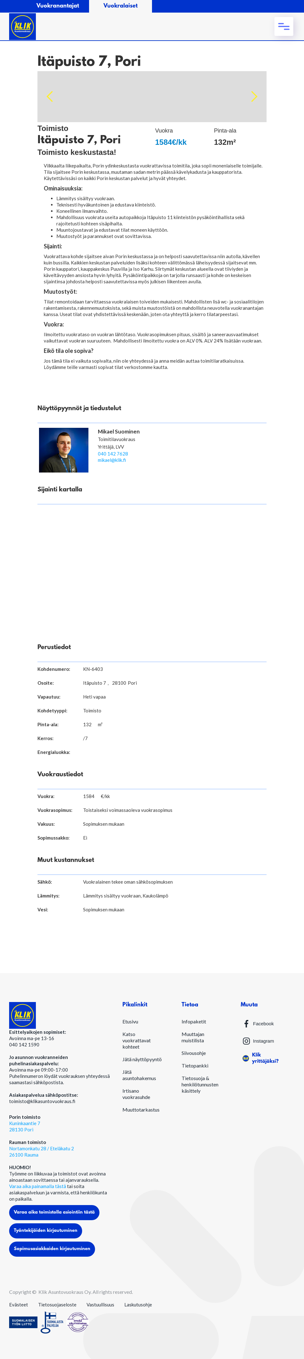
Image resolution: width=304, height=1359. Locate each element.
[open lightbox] (152, 96)
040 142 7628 (113, 453)
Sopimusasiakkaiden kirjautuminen (52, 1249)
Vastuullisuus (100, 1304)
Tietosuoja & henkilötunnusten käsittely (200, 1084)
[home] (22, 26)
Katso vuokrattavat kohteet (136, 1040)
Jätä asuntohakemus (139, 1075)
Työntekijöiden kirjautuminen (45, 1230)
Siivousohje (194, 1053)
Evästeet (18, 1304)
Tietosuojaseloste (57, 1304)
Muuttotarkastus (141, 1110)
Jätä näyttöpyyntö (142, 1059)
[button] (284, 26)
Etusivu (130, 1021)
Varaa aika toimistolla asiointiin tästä (54, 1212)
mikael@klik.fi (112, 460)
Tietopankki (195, 1065)
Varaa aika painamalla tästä (38, 1186)
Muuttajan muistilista (193, 1037)
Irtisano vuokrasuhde (136, 1094)
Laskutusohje (138, 1304)
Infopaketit (194, 1021)
